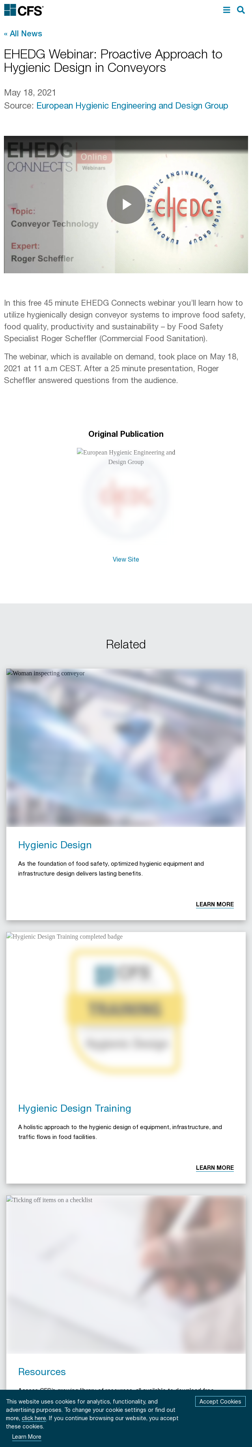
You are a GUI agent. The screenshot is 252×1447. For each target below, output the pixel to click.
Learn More (215, 904)
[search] (241, 10)
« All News (23, 33)
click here (34, 1418)
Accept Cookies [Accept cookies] (220, 1401)
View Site (126, 559)
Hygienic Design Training (74, 1108)
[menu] (226, 10)
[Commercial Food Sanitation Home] (24, 10)
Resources (42, 1371)
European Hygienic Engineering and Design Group (132, 105)
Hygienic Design (55, 844)
